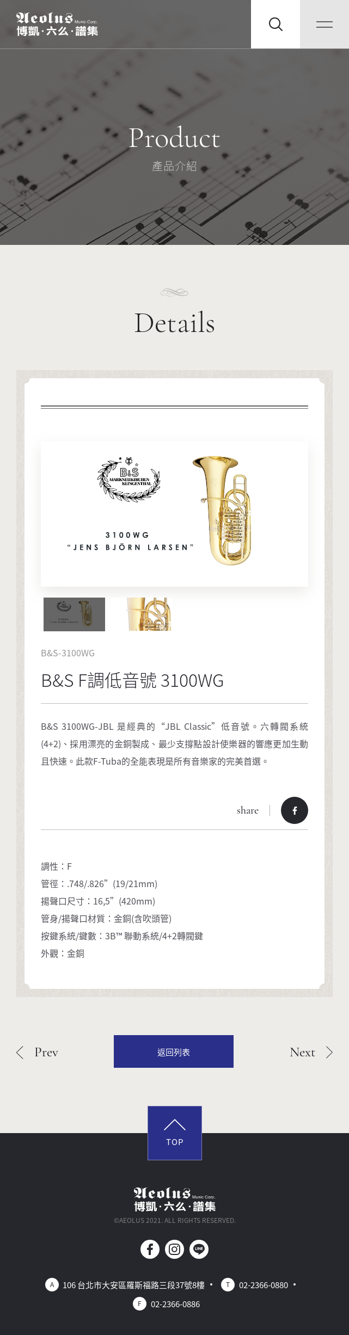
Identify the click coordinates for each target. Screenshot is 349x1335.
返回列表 (173, 1051)
